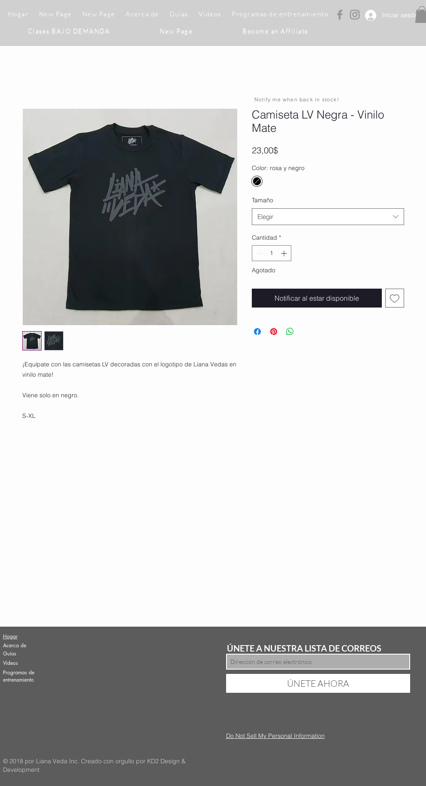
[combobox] (328, 216)
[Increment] (284, 253)
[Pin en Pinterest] (274, 331)
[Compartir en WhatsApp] (290, 331)
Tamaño (262, 200)
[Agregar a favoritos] (394, 298)
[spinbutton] (271, 253)
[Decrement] (258, 253)
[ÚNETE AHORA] (318, 683)
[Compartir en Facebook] (257, 331)
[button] (179, 14)
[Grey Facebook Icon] (339, 14)
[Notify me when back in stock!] (298, 99)
